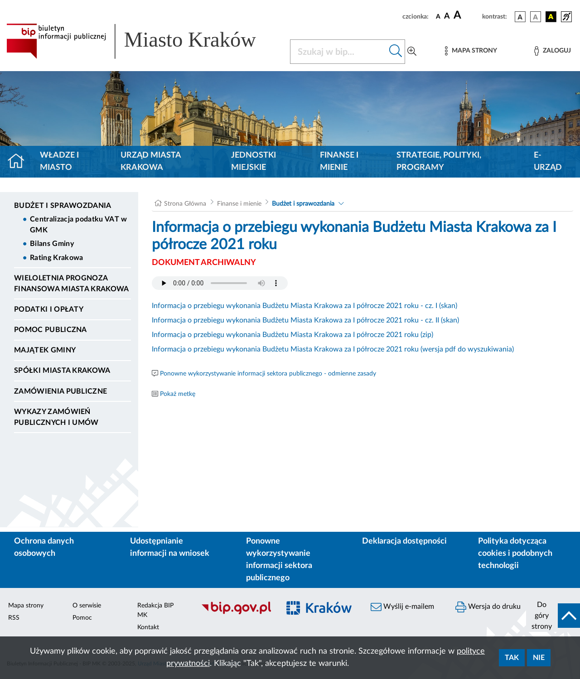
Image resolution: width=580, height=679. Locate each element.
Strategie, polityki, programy (438, 161)
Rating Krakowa (56, 257)
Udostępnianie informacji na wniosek (169, 547)
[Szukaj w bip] (396, 51)
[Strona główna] (20, 161)
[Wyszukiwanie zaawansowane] (411, 51)
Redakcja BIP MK (155, 610)
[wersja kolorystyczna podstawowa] (520, 17)
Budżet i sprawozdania (62, 205)
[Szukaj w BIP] (338, 51)
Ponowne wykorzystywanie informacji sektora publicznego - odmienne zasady (268, 374)
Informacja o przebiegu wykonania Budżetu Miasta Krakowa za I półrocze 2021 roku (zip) (292, 334)
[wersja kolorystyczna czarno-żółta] (551, 17)
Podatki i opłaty (48, 309)
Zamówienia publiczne (60, 391)
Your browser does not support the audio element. (220, 283)
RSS (13, 618)
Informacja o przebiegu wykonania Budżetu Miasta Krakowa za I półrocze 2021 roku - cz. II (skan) (305, 320)
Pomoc (82, 618)
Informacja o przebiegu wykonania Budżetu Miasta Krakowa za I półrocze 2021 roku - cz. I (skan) (304, 305)
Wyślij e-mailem (402, 607)
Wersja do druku (488, 607)
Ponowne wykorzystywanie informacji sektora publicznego (279, 559)
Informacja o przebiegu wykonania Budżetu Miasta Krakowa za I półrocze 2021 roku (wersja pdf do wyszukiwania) (333, 349)
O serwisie (86, 605)
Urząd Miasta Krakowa (151, 161)
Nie (539, 657)
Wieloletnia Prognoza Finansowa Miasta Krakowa (71, 283)
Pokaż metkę (177, 394)
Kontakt (148, 627)
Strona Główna (185, 204)
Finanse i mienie (339, 161)
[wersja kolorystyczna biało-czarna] (535, 17)
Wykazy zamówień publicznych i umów (56, 417)
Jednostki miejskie (253, 161)
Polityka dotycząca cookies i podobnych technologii (515, 553)
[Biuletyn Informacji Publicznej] (235, 612)
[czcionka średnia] (447, 16)
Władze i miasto (59, 161)
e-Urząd (548, 161)
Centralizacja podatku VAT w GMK (78, 225)
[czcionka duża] (466, 15)
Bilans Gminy (52, 243)
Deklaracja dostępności (404, 541)
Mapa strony (26, 605)
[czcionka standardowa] (438, 16)
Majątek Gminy (45, 350)
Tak (512, 657)
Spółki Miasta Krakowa (62, 370)
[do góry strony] (553, 615)
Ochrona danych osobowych (44, 547)
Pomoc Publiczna (50, 329)
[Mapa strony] (471, 51)
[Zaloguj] (552, 51)
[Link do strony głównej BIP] (143, 41)
